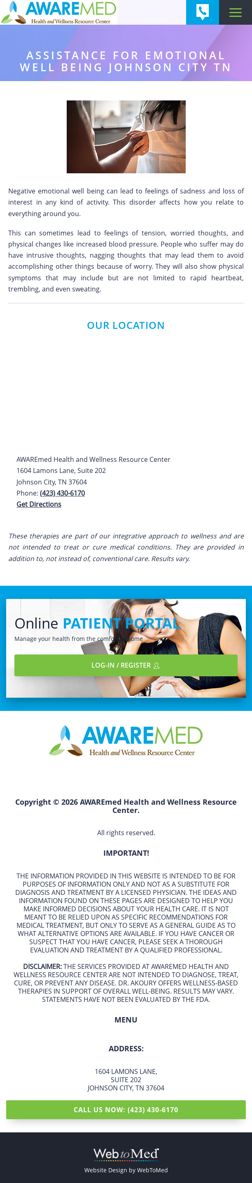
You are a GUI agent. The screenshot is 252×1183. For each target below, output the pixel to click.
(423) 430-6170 (62, 493)
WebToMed (152, 1170)
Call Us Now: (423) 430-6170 (126, 1109)
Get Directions (38, 504)
